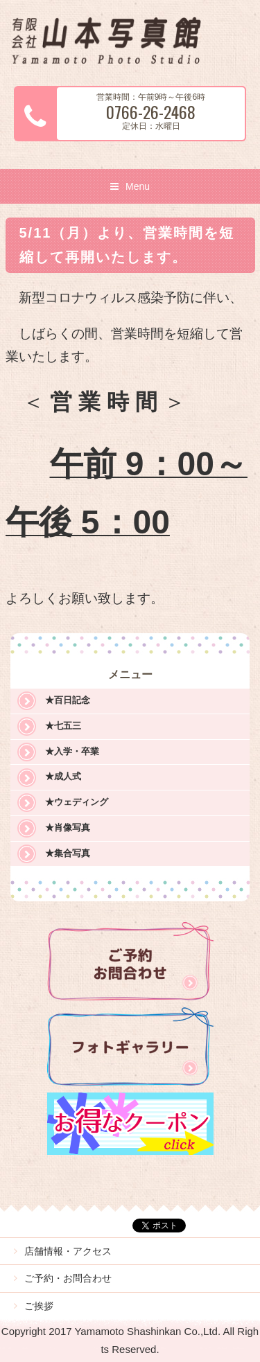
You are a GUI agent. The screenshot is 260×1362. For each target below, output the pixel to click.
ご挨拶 (38, 1305)
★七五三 (63, 725)
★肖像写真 (67, 827)
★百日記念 (67, 700)
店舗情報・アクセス (68, 1251)
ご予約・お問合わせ (68, 1278)
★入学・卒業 (72, 751)
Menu (137, 186)
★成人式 (63, 776)
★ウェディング (76, 802)
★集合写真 (67, 853)
